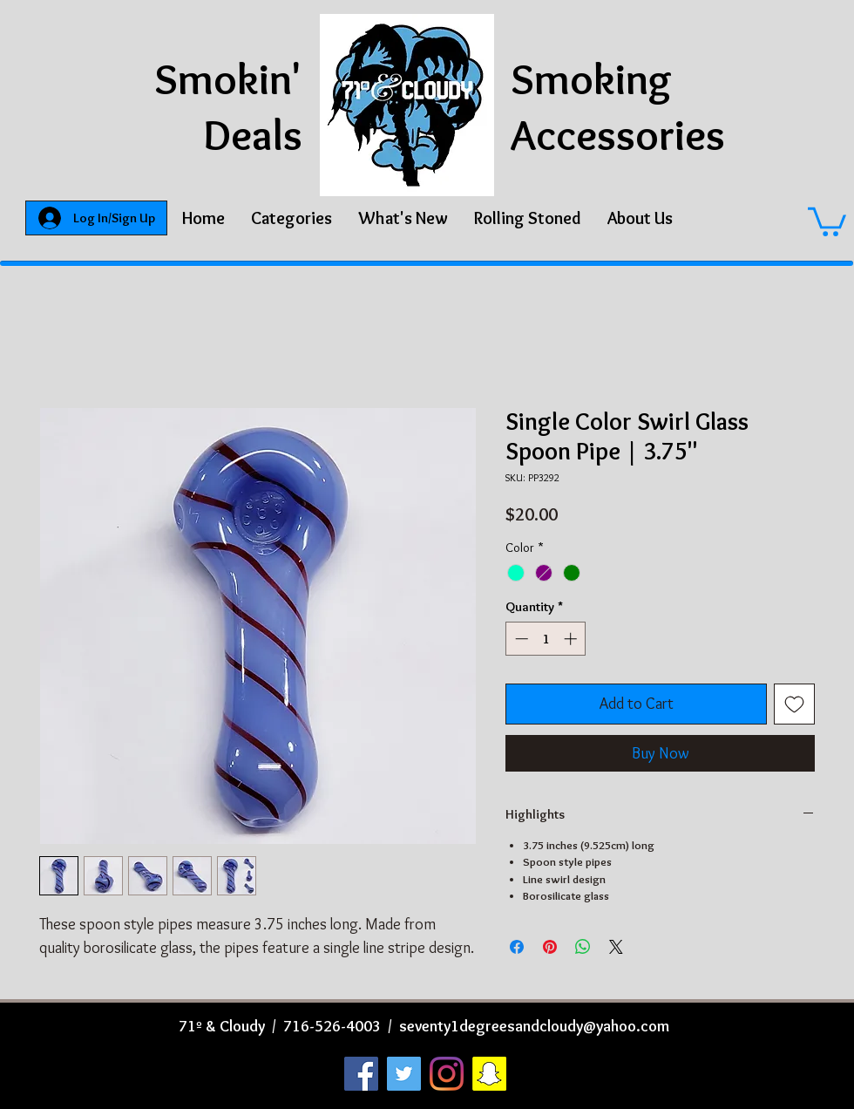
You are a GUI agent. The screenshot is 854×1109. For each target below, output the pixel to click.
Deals (252, 134)
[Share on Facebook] (516, 946)
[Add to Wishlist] (794, 704)
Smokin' (228, 78)
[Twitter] (404, 1074)
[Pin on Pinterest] (549, 946)
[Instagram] (447, 1074)
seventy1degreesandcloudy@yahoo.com (534, 1026)
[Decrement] (520, 639)
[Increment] (572, 639)
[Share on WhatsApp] (583, 946)
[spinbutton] (546, 639)
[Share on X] (616, 946)
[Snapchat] (489, 1074)
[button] (291, 218)
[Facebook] (361, 1074)
